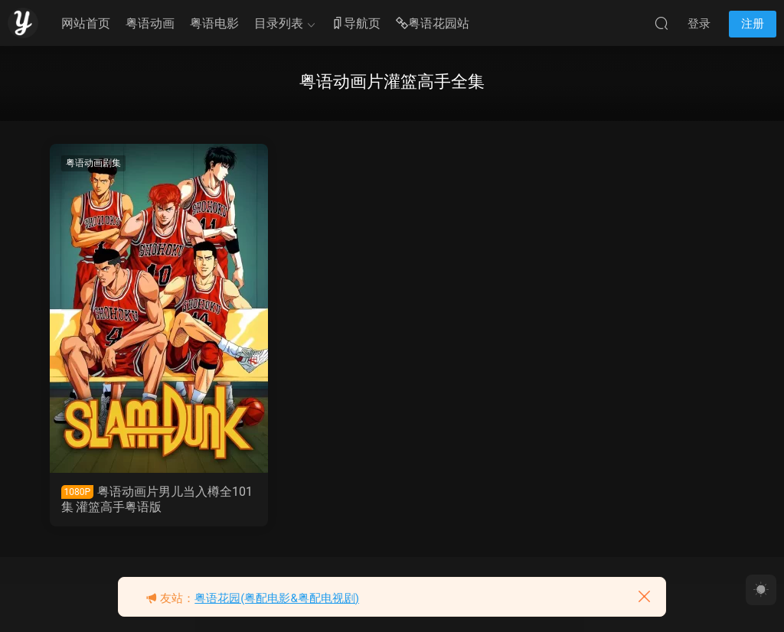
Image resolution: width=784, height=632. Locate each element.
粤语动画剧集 (93, 163)
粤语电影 (214, 23)
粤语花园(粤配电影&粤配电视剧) (276, 598)
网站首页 (85, 23)
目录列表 (278, 23)
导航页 (356, 24)
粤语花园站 (432, 24)
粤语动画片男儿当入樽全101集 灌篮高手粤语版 (157, 499)
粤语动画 (150, 23)
